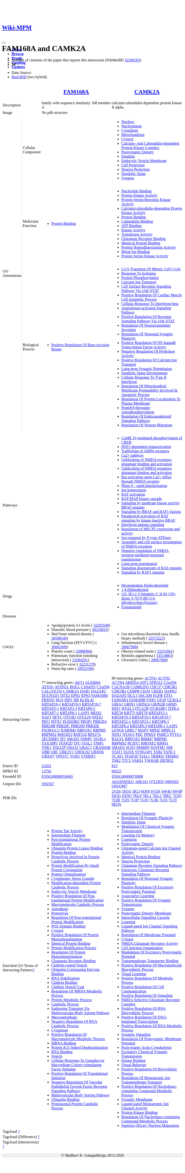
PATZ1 (97, 717)
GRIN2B (158, 704)
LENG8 (118, 730)
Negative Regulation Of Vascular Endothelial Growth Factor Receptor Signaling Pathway (79, 1086)
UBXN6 (97, 752)
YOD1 (75, 756)
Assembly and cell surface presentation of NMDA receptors (151, 544)
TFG (77, 743)
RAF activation (133, 494)
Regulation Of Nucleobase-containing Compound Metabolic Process (150, 1119)
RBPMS (99, 730)
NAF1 (46, 717)
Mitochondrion (133, 135)
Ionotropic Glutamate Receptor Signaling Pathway (145, 872)
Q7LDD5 (156, 782)
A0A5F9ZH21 (123, 782)
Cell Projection (133, 165)
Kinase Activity (133, 230)
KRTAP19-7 (91, 704)
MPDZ (154, 730)
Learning (128, 922)
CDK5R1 (170, 687)
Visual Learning (133, 974)
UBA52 (72, 747)
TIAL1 (87, 743)
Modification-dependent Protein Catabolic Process (76, 885)
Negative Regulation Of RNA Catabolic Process (74, 1023)
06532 (116, 771)
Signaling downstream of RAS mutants (151, 568)
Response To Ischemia (138, 273)
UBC (55, 752)
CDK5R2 (119, 691)
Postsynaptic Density (137, 152)
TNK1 (47, 747)
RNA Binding (62, 1052)
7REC (167, 796)
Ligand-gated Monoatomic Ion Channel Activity (145, 1106)
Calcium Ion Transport (138, 282)
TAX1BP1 (50, 743)
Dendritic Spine (133, 174)
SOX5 (130, 747)
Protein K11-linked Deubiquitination (79, 1047)
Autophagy (59, 909)
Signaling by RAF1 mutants (143, 572)
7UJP (134, 800)
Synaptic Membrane (136, 1099)
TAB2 (158, 752)
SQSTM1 (157, 747)
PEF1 (46, 721)
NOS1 (116, 734)
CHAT (145, 691)
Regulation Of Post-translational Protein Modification (76, 919)
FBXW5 (48, 700)
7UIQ (177, 796)
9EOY (117, 804)
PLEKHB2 (71, 721)
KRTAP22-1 (121, 721)
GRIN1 (129, 704)
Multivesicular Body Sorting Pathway (80, 1095)
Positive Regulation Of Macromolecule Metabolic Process (78, 1036)
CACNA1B (121, 687)
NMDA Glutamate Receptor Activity (149, 943)
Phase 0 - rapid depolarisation (144, 486)
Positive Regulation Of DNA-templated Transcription (144, 1019)
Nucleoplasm (131, 126)
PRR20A (100, 721)
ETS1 (168, 695)
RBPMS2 (49, 734)
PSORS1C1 (51, 730)
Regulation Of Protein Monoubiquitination (68, 954)
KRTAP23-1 (141, 721)
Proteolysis (59, 913)
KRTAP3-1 (50, 708)
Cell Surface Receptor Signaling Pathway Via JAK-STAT (146, 288)
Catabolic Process (65, 1004)
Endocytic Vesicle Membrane (144, 161)
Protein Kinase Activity (139, 195)
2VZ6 (116, 791)
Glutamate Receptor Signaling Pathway (151, 865)
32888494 (83, 651)
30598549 (59, 638)
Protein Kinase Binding (139, 1112)
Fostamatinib (131, 607)
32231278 (86, 664)
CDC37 (156, 687)
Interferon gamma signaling (142, 525)
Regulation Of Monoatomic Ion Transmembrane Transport (145, 1080)
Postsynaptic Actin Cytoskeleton (146, 1047)
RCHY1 (133, 743)
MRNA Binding (63, 1043)
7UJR (153, 800)
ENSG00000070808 (127, 776)
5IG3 (136, 791)
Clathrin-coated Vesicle (69, 965)
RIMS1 (162, 743)
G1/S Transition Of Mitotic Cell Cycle (151, 269)
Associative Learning (137, 896)
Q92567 (48, 784)
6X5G (116, 796)
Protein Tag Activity (66, 831)
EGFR (158, 695)
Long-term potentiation (139, 564)
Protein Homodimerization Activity (148, 247)
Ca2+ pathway (132, 455)
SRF (169, 747)
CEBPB (133, 691)
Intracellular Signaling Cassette (145, 917)
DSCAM (145, 695)
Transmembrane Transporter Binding (149, 961)
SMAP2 (73, 739)
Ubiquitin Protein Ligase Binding (77, 848)
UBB (46, 752)
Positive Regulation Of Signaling (146, 995)
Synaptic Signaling (136, 1034)
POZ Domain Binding (68, 926)
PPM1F (150, 734)
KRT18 (117, 713)
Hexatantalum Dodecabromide (145, 585)
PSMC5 (163, 734)
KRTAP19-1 (51, 704)
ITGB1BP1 (158, 708)
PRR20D (78, 726)
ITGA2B (142, 708)
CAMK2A (147, 92)
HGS (59, 700)
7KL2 (156, 796)
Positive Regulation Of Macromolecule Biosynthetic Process (151, 967)
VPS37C (62, 756)
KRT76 (142, 713)
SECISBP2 (50, 739)
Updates (18, 67)
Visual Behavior (133, 1065)
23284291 (80, 660)
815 (115, 766)
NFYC (57, 717)
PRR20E (92, 726)
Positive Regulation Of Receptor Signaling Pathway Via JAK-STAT (148, 319)
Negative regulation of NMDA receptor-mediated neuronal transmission (145, 555)
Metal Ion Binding (135, 252)
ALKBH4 (92, 682)
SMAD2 (118, 747)
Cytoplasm (129, 130)
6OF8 (145, 791)
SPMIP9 (142, 747)
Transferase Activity (137, 234)
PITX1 (56, 721)
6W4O (166, 791)
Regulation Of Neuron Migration (146, 425)
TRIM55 (157, 756)
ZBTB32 (166, 760)
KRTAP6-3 (138, 726)
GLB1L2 (174, 700)
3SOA (126, 791)
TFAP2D (66, 743)
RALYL (118, 739)
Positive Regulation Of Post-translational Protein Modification (77, 898)
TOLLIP (59, 747)
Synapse (127, 178)
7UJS (163, 800)
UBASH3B (102, 747)
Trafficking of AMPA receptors (145, 451)
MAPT (143, 730)
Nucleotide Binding (136, 191)
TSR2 (116, 760)
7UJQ (143, 800)
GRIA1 (117, 704)
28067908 (129, 647)
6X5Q (127, 796)
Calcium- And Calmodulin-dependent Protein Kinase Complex (150, 145)
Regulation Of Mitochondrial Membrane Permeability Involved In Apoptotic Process (149, 390)
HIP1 (68, 700)
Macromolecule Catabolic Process (77, 904)
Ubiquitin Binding (65, 1099)
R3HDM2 (68, 730)
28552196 (85, 669)
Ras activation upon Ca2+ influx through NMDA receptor (146, 479)
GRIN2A (143, 704)
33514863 (164, 656)
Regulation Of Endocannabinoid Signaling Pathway (146, 418)
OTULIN (84, 717)
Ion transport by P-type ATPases (146, 538)
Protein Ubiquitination (68, 874)
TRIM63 (171, 756)
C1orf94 (103, 687)
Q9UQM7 (119, 786)
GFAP (161, 700)
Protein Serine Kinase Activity (144, 256)
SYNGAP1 (143, 752)
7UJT (173, 800)
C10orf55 (88, 687)
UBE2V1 (66, 752)
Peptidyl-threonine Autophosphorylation (137, 410)
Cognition (129, 839)
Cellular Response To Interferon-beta (149, 304)
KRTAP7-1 (50, 713)
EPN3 (85, 695)
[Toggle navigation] (4, 42)
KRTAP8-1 (68, 713)
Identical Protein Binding (140, 243)
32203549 (101, 625)
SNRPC (86, 739)
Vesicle (56, 1056)
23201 (46, 766)
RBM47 (147, 739)
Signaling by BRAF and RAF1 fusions (151, 512)
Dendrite (128, 156)
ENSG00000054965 (57, 776)
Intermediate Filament (68, 835)
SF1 (63, 739)
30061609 (59, 647)
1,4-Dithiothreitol (134, 590)
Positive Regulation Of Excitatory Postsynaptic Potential (147, 889)
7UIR (116, 800)
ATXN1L (62, 687)
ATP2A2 (156, 682)
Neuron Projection (135, 169)
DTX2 (65, 695)
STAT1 (117, 752)
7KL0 (136, 796)
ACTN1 (151, 678)
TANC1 (169, 752)
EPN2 (75, 695)
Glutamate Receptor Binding (143, 239)
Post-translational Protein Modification (70, 841)
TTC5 (126, 760)
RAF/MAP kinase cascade (141, 499)
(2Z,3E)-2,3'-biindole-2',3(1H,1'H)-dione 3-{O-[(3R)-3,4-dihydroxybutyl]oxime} (148, 598)
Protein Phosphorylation (140, 278)
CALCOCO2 (52, 691)
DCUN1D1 (50, 695)
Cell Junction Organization (142, 948)
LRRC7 (131, 730)
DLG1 (132, 695)
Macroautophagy (64, 1017)
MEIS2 (95, 713)
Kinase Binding (133, 1060)
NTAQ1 (128, 734)
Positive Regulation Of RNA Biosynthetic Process (143, 1010)
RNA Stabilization (65, 978)
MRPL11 (168, 730)
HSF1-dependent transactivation (146, 447)
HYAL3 (128, 708)
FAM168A (76, 92)
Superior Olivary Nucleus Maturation (150, 1125)
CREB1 (157, 691)
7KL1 (146, 796)
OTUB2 (70, 717)
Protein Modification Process (73, 948)
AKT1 (79, 682)
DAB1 (85, 691)
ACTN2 (164, 678)
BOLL (75, 687)
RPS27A (94, 734)
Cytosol (127, 139)
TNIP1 (98, 743)
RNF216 (80, 734)
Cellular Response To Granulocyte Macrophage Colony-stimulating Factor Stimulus (77, 1064)
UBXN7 (48, 756)
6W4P (177, 791)
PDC (139, 734)
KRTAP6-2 (86, 708)
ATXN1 (48, 687)
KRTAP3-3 (68, 708)
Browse (18, 54)
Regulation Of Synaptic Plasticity (147, 818)
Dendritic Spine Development (144, 373)
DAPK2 (170, 691)
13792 (46, 771)
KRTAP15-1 (158, 713)
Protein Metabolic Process (71, 1000)
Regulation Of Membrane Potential (148, 935)
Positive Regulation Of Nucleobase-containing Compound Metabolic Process (149, 1090)
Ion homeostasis (133, 490)
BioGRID (19, 77)
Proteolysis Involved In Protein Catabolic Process (75, 859)
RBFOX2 (132, 739)
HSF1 (116, 708)
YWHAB (151, 760)
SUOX (129, 752)
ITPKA (173, 708)
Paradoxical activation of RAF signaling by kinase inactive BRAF (148, 518)
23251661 (164, 651)
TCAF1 (118, 756)
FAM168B (99, 695)
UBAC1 (85, 747)
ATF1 (143, 682)
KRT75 (129, 713)
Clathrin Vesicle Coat (67, 987)
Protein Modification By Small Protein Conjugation (75, 867)
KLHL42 (87, 700)
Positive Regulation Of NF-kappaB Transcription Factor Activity (148, 345)
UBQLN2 (82, 752)
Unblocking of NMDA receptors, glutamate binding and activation (146, 462)
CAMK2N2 (140, 687)
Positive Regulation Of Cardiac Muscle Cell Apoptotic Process (151, 297)
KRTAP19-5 (71, 704)
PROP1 (86, 721)
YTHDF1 (88, 756)
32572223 (156, 638)
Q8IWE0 (172, 782)
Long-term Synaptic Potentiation (146, 369)
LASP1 (83, 713)
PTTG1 (176, 734)
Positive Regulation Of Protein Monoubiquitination (75, 937)
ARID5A (132, 682)
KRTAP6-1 (160, 721)
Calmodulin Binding (137, 221)
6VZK (155, 791)
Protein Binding (63, 223)
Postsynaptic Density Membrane (146, 913)
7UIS (125, 800)
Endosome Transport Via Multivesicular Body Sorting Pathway (80, 1010)
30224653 (99, 630)
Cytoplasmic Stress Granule (72, 878)
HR (76, 700)
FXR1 (151, 700)
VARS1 (138, 760)
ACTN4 (118, 682)
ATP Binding (131, 226)
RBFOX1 (84, 730)
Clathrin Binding (64, 982)
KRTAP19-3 (121, 717)
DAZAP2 (98, 691)
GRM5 (171, 704)
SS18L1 (99, 739)
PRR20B (48, 726)
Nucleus (127, 122)
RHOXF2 (64, 734)
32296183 (132, 60)
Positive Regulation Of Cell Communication (142, 989)
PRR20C (63, 726)
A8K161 (141, 782)
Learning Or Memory (138, 835)
